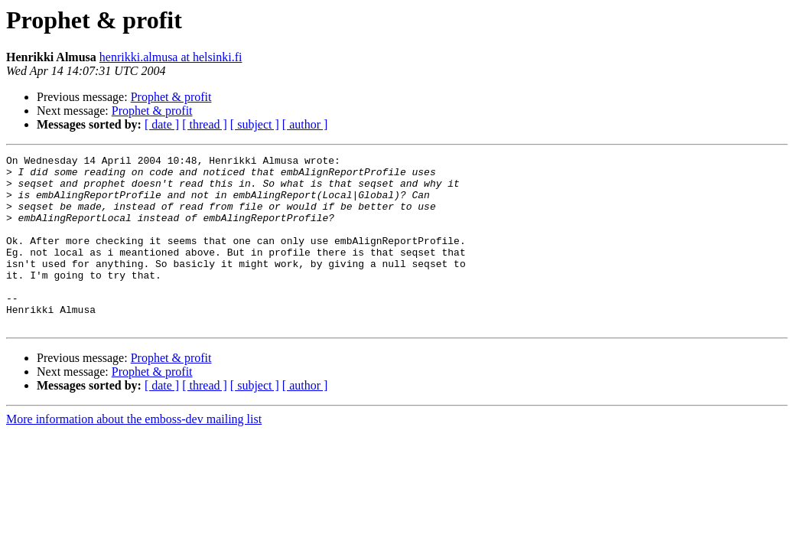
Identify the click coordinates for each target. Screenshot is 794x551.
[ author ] (305, 124)
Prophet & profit (171, 96)
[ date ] (162, 124)
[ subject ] (254, 124)
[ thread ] (204, 124)
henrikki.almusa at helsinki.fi (170, 57)
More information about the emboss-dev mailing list (134, 453)
